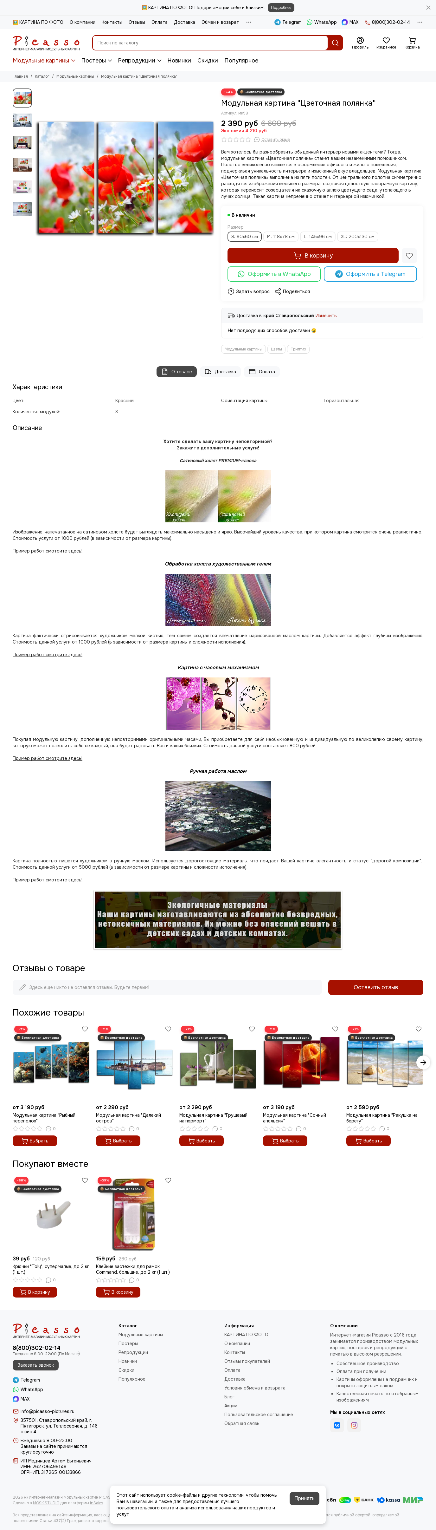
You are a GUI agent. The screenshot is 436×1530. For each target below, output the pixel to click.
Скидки (207, 60)
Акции (230, 1406)
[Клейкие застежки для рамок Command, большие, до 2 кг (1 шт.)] (134, 1213)
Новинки (179, 60)
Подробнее (281, 7)
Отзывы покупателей (247, 1361)
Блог (229, 1397)
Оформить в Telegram (370, 274)
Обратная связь (242, 1423)
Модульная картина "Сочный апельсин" (294, 1118)
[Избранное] (386, 43)
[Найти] (335, 42)
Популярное (241, 60)
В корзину (313, 255)
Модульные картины (41, 60)
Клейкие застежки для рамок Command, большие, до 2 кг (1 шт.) (133, 1269)
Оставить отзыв (376, 987)
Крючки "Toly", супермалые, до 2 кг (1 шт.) (51, 1269)
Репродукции (136, 60)
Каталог (42, 76)
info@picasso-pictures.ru (47, 1411)
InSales (96, 1503)
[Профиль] (360, 43)
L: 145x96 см (318, 236)
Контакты (112, 22)
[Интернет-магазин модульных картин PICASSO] (46, 42)
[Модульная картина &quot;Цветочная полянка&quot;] (125, 178)
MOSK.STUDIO (46, 1503)
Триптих (298, 349)
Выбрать (34, 1140)
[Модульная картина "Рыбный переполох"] (51, 1062)
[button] (423, 1062)
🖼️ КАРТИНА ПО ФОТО (38, 22)
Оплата (159, 22)
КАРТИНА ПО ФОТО (246, 1334)
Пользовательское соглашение (258, 1414)
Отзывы (137, 22)
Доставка (184, 22)
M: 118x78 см (281, 236)
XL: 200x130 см (358, 236)
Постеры (93, 60)
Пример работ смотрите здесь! (47, 758)
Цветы (276, 349)
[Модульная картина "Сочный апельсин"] (301, 1062)
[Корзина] (412, 43)
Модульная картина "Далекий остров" (128, 1118)
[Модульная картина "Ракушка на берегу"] (384, 1062)
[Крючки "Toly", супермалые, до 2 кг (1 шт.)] (51, 1213)
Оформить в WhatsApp (274, 274)
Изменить (326, 315)
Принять (304, 1498)
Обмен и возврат (220, 22)
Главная (20, 76)
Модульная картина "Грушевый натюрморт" (213, 1118)
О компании (82, 22)
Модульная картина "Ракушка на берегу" (382, 1118)
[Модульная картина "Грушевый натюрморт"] (217, 1062)
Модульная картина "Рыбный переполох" (44, 1118)
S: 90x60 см (244, 236)
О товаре (176, 371)
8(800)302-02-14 (387, 22)
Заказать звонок (35, 1365)
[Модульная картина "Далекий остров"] (134, 1062)
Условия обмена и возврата (254, 1388)
